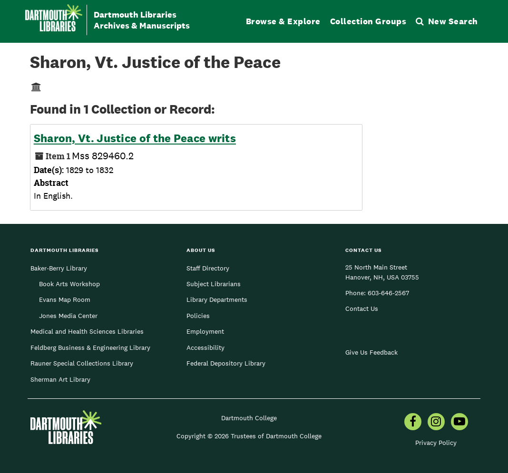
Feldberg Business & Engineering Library (90, 347)
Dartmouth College (249, 418)
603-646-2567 (388, 293)
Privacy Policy (436, 442)
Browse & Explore (283, 21)
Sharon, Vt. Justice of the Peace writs (135, 138)
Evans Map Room (64, 299)
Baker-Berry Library (58, 268)
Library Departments (216, 299)
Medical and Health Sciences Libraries (87, 331)
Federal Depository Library (225, 363)
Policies (198, 315)
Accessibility (205, 347)
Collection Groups (368, 21)
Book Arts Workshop (69, 284)
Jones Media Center (68, 315)
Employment (205, 331)
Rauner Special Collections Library (81, 363)
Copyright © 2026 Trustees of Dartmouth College (249, 436)
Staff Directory (207, 268)
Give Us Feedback (371, 352)
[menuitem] (412, 422)
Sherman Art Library (60, 379)
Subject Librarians (213, 284)
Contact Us (361, 308)
